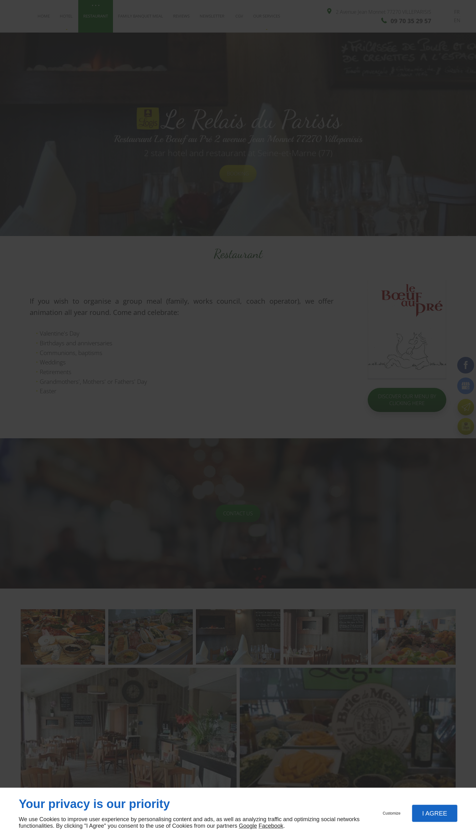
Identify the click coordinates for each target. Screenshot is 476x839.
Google (248, 826)
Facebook (270, 826)
